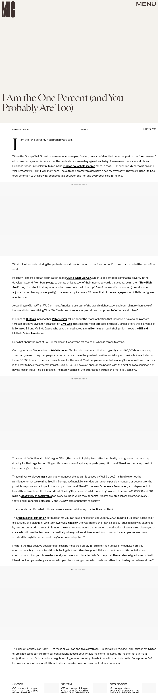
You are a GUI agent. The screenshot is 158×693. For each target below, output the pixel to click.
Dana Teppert (22, 129)
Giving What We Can (78, 277)
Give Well (66, 323)
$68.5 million (70, 522)
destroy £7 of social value (36, 495)
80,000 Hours (59, 350)
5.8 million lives (92, 328)
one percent (147, 156)
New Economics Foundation (110, 486)
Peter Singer (59, 319)
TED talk (31, 319)
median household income (79, 166)
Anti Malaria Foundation (31, 517)
